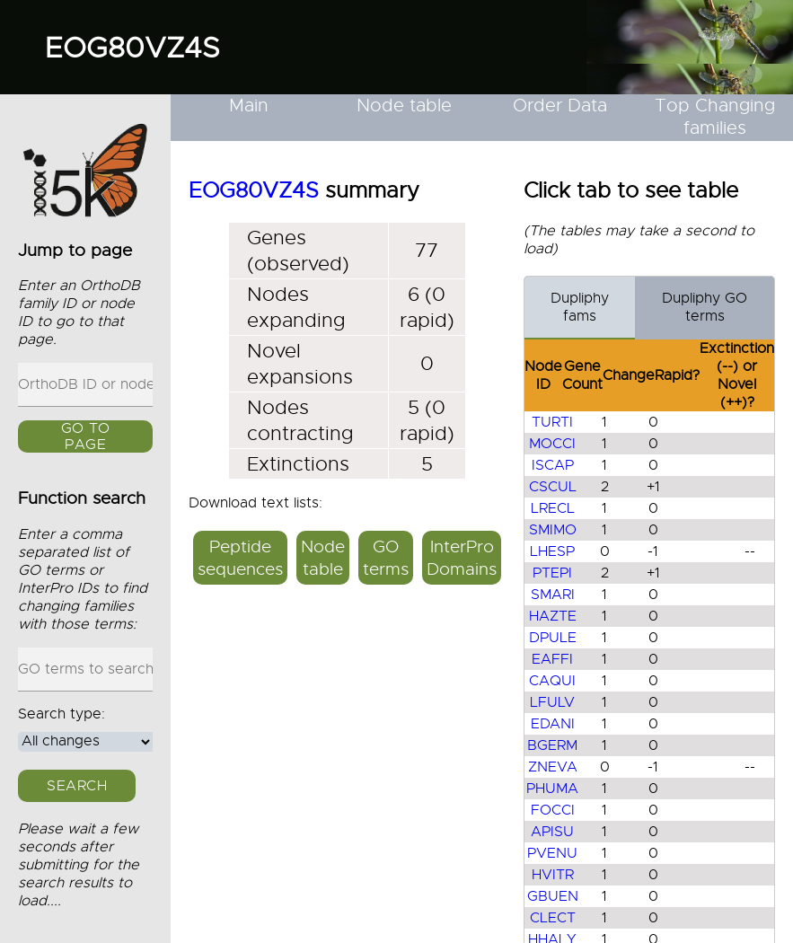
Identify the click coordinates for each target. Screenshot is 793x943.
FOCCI (553, 810)
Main (249, 105)
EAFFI (552, 659)
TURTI (552, 422)
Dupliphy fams (580, 307)
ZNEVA (552, 767)
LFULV (552, 702)
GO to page (85, 436)
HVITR (553, 875)
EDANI (553, 724)
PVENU (552, 853)
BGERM (552, 745)
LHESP (552, 551)
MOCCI (552, 444)
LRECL (553, 508)
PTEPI (552, 573)
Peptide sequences (240, 557)
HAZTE (553, 616)
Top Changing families (715, 116)
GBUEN (552, 896)
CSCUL (553, 487)
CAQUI (552, 681)
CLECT (553, 918)
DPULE (553, 638)
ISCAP (553, 465)
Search (77, 786)
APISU (552, 832)
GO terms (386, 557)
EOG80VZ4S (132, 48)
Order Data (560, 105)
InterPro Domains (462, 557)
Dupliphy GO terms (704, 307)
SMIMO (553, 530)
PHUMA (552, 789)
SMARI (553, 595)
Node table (404, 105)
